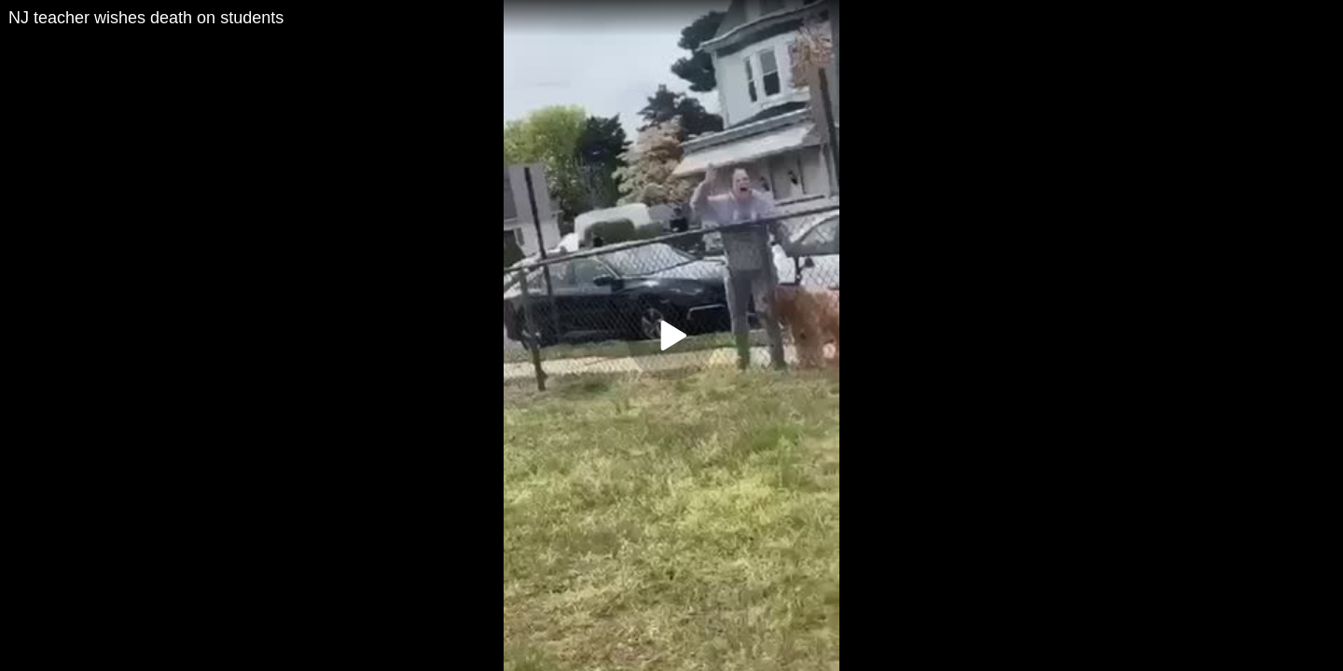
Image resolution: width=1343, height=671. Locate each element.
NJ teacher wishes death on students (146, 17)
